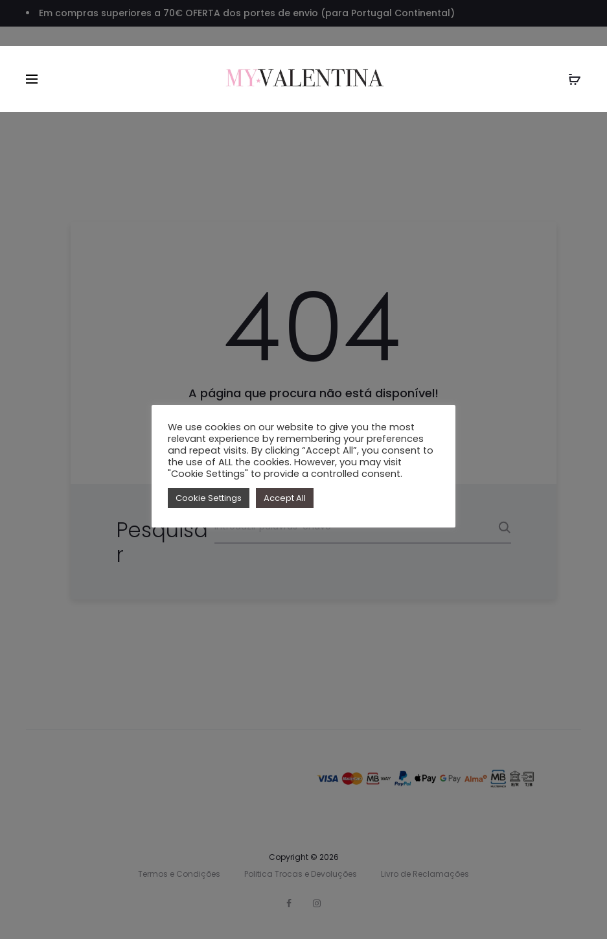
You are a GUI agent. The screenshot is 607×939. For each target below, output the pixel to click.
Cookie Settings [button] (209, 498)
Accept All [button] (285, 498)
